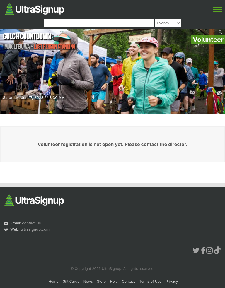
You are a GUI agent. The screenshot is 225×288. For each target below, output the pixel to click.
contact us (31, 223)
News (88, 281)
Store (101, 281)
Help (113, 281)
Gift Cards (71, 281)
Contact (128, 281)
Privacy (172, 281)
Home (54, 281)
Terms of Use (150, 281)
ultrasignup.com (35, 229)
